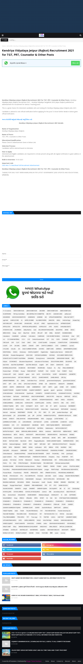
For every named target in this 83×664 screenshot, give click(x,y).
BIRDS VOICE (6, 333)
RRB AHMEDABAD (37, 485)
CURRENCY (64, 346)
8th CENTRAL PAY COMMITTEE (35, 314)
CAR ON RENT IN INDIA (53, 336)
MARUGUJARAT (66, 425)
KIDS (42, 419)
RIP (78, 482)
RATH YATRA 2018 (49, 479)
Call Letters (32, 336)
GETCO (34, 377)
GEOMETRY (72, 374)
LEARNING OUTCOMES (9, 422)
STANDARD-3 (59, 501)
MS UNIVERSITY (72, 438)
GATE (38, 374)
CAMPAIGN (41, 336)
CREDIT (24, 346)
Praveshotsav (17, 473)
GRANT (5, 387)
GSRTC (50, 387)
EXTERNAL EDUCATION (9, 368)
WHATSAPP (65, 530)
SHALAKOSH (21, 495)
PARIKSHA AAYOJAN (24, 457)
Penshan (37, 460)
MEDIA (41, 431)
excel (67, 365)
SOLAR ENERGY (7, 498)
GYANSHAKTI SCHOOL (65, 393)
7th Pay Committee (18, 314)
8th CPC (49, 314)
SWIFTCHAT (57, 507)
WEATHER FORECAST (53, 530)
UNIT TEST (61, 517)
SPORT (42, 498)
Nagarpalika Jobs (39, 441)
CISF (12, 342)
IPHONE (30, 412)
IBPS (17, 406)
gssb (56, 387)
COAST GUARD (42, 342)
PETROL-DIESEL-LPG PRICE (66, 460)
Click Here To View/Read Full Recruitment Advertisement (20, 165)
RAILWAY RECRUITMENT (72, 476)
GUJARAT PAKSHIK (8, 390)
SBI (60, 488)
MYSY (30, 441)
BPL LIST (40, 333)
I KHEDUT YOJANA (8, 406)
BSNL (51, 333)
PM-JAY (39, 466)
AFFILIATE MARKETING (55, 317)
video (45, 523)
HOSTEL (49, 403)
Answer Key (76, 320)
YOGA (37, 533)
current (72, 346)
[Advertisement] (41, 16)
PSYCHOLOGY (14, 476)
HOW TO (56, 403)
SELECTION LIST (71, 492)
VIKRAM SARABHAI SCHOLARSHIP (28, 526)
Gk (18, 380)
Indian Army (19, 409)
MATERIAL (40, 428)
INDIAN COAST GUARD (32, 409)
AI (21, 320)
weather (42, 530)
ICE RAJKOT (29, 406)
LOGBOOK (64, 422)
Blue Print (26, 333)
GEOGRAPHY (63, 374)
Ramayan (38, 479)
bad (35, 330)
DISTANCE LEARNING (41, 355)
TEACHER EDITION (50, 511)
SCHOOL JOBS (7, 492)
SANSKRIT (32, 488)
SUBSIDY (70, 504)
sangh (25, 488)
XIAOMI (31, 533)
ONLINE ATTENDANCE (41, 450)
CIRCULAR (6, 342)
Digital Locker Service (56, 352)
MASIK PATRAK (7, 428)
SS (47, 498)
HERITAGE (67, 396)
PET (56, 460)
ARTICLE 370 (16, 326)
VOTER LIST (14, 530)
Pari (15, 457)
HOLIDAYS (70, 400)
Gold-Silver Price (32, 380)
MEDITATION (57, 431)
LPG (13, 425)
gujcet (52, 390)
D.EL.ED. (13, 349)
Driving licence (40, 358)
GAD (14, 374)
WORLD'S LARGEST (21, 533)
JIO (14, 415)
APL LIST (36, 323)
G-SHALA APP (7, 374)
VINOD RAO (43, 526)
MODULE (27, 438)
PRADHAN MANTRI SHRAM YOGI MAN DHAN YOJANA (27, 469)
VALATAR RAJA (47, 520)
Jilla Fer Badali (7, 415)
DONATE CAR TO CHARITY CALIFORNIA (14, 358)
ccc (4, 339)
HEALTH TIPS (50, 396)
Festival (49, 368)
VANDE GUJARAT (8, 523)
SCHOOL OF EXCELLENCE (32, 492)
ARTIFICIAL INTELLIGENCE (29, 326)
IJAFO (55, 406)
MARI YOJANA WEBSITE (53, 425)
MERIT (75, 431)
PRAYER (26, 473)
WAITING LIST (24, 530)
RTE (46, 485)
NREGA (51, 447)
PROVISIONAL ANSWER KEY (66, 473)
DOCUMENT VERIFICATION (64, 355)
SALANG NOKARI (8, 488)
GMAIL (23, 380)
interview (12, 412)
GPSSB (41, 384)
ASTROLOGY (42, 326)
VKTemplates (12, 661)
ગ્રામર (56, 533)
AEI (46, 317)
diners (74, 661)
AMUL (58, 320)
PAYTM (21, 460)
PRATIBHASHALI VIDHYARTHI (69, 469)
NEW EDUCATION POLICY (60, 444)
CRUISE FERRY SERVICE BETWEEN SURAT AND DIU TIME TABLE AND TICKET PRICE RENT (39, 650)
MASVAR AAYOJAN (19, 428)
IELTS (36, 406)
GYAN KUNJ (68, 390)
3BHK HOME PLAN (52, 311)
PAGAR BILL (55, 453)
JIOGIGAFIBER (22, 415)
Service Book (12, 495)
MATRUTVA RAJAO (8, 431)
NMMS (24, 447)
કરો (31, 119)
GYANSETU (39, 393)
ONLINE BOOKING (71, 450)
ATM (50, 326)
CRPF (37, 346)
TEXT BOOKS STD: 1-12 (50, 514)
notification (38, 447)
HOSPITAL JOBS (39, 403)
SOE (66, 495)
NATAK (5, 444)
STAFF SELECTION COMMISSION (68, 498)
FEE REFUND (41, 368)
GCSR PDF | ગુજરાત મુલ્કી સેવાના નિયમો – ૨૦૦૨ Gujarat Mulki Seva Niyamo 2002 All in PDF (39, 587)
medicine (48, 431)
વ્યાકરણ (63, 533)
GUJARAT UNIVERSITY (35, 390)
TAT (41, 511)
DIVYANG (52, 355)
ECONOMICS (13, 361)
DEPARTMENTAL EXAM (70, 349)
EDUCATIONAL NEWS (57, 361)
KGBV (75, 415)
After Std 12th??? (69, 317)
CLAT (17, 342)
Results (50, 482)
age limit (5, 320)
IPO (40, 412)
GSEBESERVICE (36, 387)
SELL (4, 495)
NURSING (63, 447)
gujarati (46, 390)
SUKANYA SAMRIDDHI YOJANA (11, 507)
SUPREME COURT (28, 507)
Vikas (14, 526)
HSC (67, 403)
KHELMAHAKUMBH (33, 419)
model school (18, 438)
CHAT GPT (73, 339)
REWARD (63, 482)
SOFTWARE (72, 495)
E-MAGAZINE (50, 358)
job (29, 415)
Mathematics (49, 428)
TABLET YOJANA (7, 511)
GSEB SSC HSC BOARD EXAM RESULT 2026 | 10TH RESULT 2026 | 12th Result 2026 (37, 595)
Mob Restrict (63, 434)
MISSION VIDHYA (52, 434)
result (43, 482)
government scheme (69, 380)
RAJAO (5, 479)
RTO (55, 485)
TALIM (22, 511)
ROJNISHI (27, 485)
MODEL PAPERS (7, 438)
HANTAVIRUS (25, 396)
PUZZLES (40, 476)
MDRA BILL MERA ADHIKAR (29, 431)
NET (49, 444)
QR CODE (48, 476)
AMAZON (51, 320)
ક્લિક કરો (75, 63)
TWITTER (46, 517)
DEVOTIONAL (7, 352)
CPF (11, 346)
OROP (48, 453)
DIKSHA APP (68, 352)
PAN (63, 453)
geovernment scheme (9, 377)
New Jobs (72, 444)
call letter (23, 336)
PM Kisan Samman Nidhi (62, 463)
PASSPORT (65, 457)
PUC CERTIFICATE (30, 476)
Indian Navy (44, 409)
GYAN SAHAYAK (19, 393)
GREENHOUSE (20, 387)
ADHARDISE (6, 317)
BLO (20, 333)
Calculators (6, 336)
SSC (56, 498)
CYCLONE (6, 349)
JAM (54, 412)
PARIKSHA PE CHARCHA (39, 457)
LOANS (46, 422)
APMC (43, 323)
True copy (34, 517)
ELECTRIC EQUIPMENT (17, 365)
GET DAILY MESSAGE (24, 377)
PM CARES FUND (48, 463)
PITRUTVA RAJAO (23, 463)
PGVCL (5, 463)
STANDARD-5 (7, 504)
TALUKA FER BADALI (32, 511)
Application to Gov (52, 323)
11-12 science (7, 311)
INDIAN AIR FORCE (8, 409)
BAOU (72, 330)
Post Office (6, 469)
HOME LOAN (19, 403)
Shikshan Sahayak (44, 495)
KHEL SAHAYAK (21, 419)
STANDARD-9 (47, 504)
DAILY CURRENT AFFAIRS (29, 349)
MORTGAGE (45, 438)
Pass (58, 457)
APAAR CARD (18, 323)
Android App (66, 320)
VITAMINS (5, 530)
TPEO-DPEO (20, 517)
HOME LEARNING (8, 403)
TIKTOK (62, 514)
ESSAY (52, 365)
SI (61, 495)
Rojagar (5, 485)
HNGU (63, 400)
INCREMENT (72, 406)
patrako (5, 460)
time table (69, 514)
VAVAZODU (30, 523)
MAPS (42, 425)
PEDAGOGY (28, 460)
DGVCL (15, 352)
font (58, 371)
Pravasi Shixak (7, 473)
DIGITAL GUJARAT (33, 352)
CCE (29, 339)
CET (48, 339)
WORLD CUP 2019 (8, 533)
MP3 (59, 438)
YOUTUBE (45, 533)
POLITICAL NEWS (74, 466)
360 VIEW (42, 311)
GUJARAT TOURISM (21, 390)
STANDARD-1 (7, 501)
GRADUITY (61, 384)
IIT (51, 406)
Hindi (28, 400)
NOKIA (31, 447)
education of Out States (42, 361)
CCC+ (23, 339)
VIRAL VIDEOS (53, 526)
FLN (47, 371)
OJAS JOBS (9, 46)
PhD (15, 463)
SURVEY (37, 507)
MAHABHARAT (25, 425)
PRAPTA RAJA (55, 469)
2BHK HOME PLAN (31, 311)
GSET (44, 387)
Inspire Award (54, 409)
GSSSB (61, 387)
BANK (66, 330)
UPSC (20, 520)
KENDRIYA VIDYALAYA (64, 415)
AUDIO (56, 326)
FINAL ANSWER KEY (68, 368)
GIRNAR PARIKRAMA (8, 380)
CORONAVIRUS (74, 342)
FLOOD (53, 371)
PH (10, 463)
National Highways (15, 444)
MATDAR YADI (31, 428)
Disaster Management (17, 355)
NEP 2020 (42, 444)
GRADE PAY (52, 384)
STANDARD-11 (28, 501)
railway (61, 476)
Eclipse (5, 361)
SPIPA (36, 498)
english (41, 365)
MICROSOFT (29, 434)
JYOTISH (39, 415)
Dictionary (23, 352)
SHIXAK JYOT (55, 495)
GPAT (4, 384)
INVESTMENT (21, 412)
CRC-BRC (17, 346)
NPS (45, 447)
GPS (15, 384)
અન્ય (4, 119)
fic (55, 368)
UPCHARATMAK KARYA (9, 520)
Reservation (35, 482)
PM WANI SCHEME (8, 466)
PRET (41, 473)
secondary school (59, 492)
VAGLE (39, 520)
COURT (5, 346)
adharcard (68, 314)
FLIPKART (40, 371)
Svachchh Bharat (47, 507)
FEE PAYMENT (31, 368)
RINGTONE (71, 482)
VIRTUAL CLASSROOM (66, 526)
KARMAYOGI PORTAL (50, 415)
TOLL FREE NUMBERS (9, 517)
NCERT (25, 444)
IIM (47, 406)
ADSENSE (39, 317)
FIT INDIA (15, 371)
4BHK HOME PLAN (65, 311)
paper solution (7, 457)
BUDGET (57, 333)
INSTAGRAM (64, 409)
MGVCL (22, 434)
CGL (52, 339)
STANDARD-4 (69, 501)
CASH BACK (65, 336)
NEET (35, 444)
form (70, 371)
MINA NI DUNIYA (40, 434)
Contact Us (60, 661)
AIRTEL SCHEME (29, 320)
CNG (34, 342)
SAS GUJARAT (53, 488)
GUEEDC (73, 387)
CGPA (58, 339)
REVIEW (56, 482)
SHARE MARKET (32, 495)
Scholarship (75, 488)
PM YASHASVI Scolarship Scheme (25, 466)
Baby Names (27, 330)
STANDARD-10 (17, 501)
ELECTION (6, 365)
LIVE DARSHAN (27, 422)
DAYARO (41, 349)
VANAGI (56, 520)
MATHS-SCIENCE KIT (61, 428)
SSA (51, 498)
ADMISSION (31, 317)
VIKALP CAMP (7, 526)
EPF (47, 365)
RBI (68, 479)
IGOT (41, 406)
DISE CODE (29, 355)
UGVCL (53, 517)
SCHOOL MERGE (18, 492)
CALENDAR (15, 336)
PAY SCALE (13, 460)
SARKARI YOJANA (42, 488)
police (65, 466)
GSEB (28, 387)
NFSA (10, 447)
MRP (64, 438)
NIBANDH (17, 447)
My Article (23, 441)
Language (49, 419)
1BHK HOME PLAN (18, 311)
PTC (21, 476)
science (44, 492)
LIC (19, 422)
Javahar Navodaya (62, 412)
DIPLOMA (5, 355)
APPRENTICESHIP (65, 323)
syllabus (65, 507)
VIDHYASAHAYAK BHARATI (57, 523)
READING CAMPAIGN (9, 482)
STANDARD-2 (49, 501)
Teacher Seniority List (64, 511)
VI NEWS (38, 523)
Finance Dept (7, 371)
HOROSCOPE (29, 403)
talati (16, 511)
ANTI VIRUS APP (7, 323)
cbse (72, 336)
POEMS (59, 466)
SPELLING (29, 498)
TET (41, 514)
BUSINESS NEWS (67, 333)
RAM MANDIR (29, 479)
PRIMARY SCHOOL (51, 473)
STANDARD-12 (39, 501)
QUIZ (54, 476)
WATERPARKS (34, 530)
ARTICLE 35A (6, 326)
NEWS (4, 447)
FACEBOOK (22, 368)
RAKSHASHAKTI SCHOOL (16, 479)
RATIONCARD (61, 479)
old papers (14, 450)
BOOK (33, 333)
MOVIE (53, 438)
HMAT (56, 400)
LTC (18, 425)
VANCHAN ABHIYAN (66, 520)
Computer (53, 342)
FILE (59, 368)
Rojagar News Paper (16, 485)
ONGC (31, 450)
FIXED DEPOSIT (31, 371)
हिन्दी (51, 533)
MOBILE (72, 434)
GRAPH (12, 387)
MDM (17, 431)
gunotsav (59, 390)
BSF (46, 333)
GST (67, 387)
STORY (64, 504)
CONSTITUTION (62, 342)
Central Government (38, 339)
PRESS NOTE (34, 473)
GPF (10, 384)
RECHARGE (20, 482)
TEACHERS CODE (21, 514)
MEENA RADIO (67, 431)
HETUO (75, 396)
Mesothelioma (7, 434)
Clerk (23, 342)
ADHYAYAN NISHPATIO (19, 317)
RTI (50, 485)
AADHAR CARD (58, 314)
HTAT (72, 403)
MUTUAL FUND (13, 441)
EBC (73, 358)
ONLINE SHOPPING (19, 453)
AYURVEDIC (18, 330)
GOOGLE (41, 380)
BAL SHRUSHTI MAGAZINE (46, 330)
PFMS (77, 460)
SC (64, 488)
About (53, 661)
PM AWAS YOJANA (36, 463)
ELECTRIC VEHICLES (31, 365)
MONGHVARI (36, 438)
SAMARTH (18, 488)
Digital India (44, 352)
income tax (63, 406)
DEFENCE (58, 349)
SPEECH (22, 498)
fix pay (23, 371)
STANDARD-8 (37, 504)
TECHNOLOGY (33, 514)
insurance (73, 409)
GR (46, 384)
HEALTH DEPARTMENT (37, 396)
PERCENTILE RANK (47, 460)
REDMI (28, 482)
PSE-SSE (5, 476)
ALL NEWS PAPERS (41, 320)
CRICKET (31, 346)
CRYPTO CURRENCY (47, 346)
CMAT (29, 342)
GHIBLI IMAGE (55, 377)
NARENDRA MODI (68, 441)
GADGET (21, 374)
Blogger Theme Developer (34, 661)
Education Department (25, 361)
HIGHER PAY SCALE (18, 400)
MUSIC (5, 441)
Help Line (59, 396)
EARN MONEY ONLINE (63, 358)
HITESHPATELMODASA (46, 400)
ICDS (22, 406)
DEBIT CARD (50, 349)
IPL (35, 412)
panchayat (70, 453)
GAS (33, 374)
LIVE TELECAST (38, 422)
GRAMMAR (70, 384)
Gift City (63, 377)
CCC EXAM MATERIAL (13, 339)
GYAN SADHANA (8, 393)
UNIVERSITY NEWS (71, 517)
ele (75, 361)
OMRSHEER (23, 450)
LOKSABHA (6, 425)
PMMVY (46, 466)
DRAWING (31, 358)
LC (66, 419)
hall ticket (16, 396)
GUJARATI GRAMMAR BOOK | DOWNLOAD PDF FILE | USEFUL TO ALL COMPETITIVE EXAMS (40, 641)
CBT (78, 336)
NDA (30, 444)
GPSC (19, 384)
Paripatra (51, 457)
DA (19, 349)
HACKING (76, 393)
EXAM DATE (60, 365)
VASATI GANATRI (20, 523)
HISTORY (34, 400)
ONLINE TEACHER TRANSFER (36, 453)
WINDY (73, 530)
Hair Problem (7, 396)
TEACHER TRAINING (8, 514)
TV (40, 517)
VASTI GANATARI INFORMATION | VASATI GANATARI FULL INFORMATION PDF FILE (38, 578)
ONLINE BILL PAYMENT (57, 450)
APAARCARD (28, 323)
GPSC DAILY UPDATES (30, 384)
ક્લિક (28, 119)
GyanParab (30, 393)
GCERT (55, 374)
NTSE (57, 447)
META (15, 434)
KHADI (5, 419)
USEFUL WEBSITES (29, 520)
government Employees (54, 380)
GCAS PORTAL (46, 374)
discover (67, 661)
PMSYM (52, 466)
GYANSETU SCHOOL (50, 393)
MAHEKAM (35, 425)
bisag (14, 333)
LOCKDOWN (54, 422)
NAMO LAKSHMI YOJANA (54, 441)
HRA (62, 403)
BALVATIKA (59, 330)
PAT (72, 457)
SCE (69, 488)
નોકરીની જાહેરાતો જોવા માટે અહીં (16, 119)
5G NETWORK (7, 314)
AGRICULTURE (15, 320)
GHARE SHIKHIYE (43, 377)
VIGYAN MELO (71, 523)
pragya (47, 469)
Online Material (7, 453)
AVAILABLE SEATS (65, 326)
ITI (49, 412)
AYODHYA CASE (7, 330)
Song (15, 498)
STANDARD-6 (17, 504)
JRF (33, 415)
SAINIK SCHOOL (63, 485)
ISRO (44, 412)
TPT (28, 517)
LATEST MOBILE (58, 419)
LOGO (71, 422)
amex (79, 661)
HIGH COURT (7, 400)
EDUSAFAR (69, 361)
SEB (50, 492)
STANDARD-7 (27, 504)
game (27, 374)
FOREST (64, 371)
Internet (5, 412)
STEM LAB (56, 504)
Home (4, 46)
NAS (77, 441)
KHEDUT (11, 419)
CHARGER (65, 339)
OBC (70, 447)
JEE (71, 412)
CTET (56, 346)
